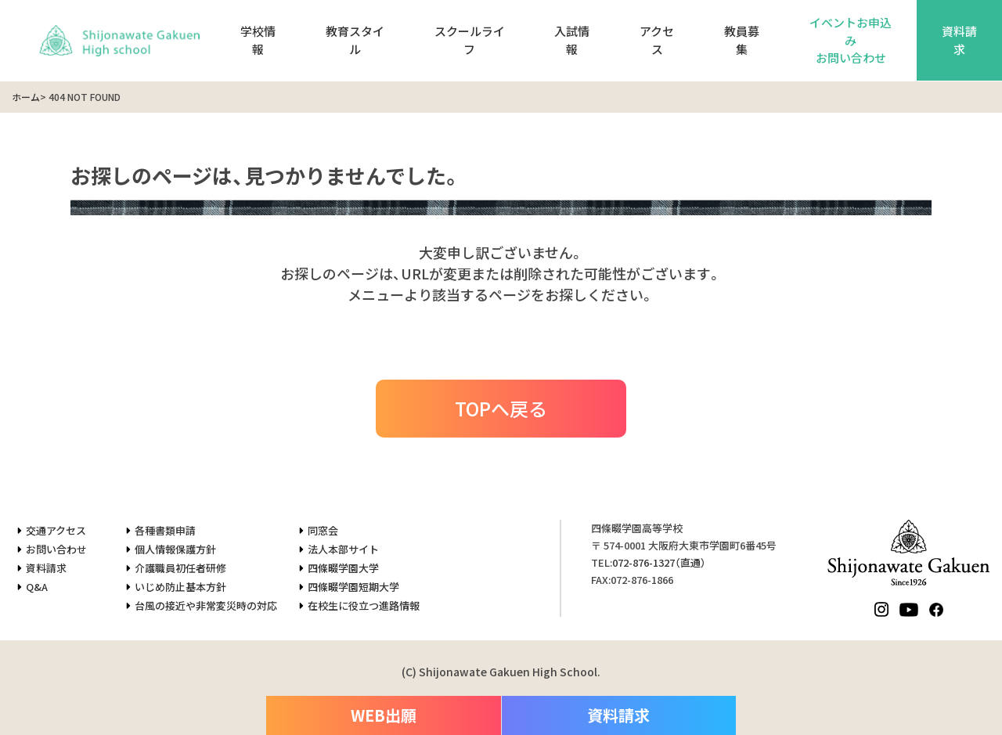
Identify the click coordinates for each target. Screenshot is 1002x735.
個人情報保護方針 (175, 549)
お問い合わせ (56, 549)
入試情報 (571, 40)
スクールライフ (469, 40)
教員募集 (741, 40)
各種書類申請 (165, 530)
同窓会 (323, 530)
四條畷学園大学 (343, 567)
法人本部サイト (343, 549)
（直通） (659, 562)
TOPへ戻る (501, 408)
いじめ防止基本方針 (180, 586)
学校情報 (258, 40)
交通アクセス (56, 530)
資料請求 (46, 567)
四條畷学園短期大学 (353, 586)
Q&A (37, 586)
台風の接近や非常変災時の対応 (206, 605)
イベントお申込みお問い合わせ (850, 40)
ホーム (26, 96)
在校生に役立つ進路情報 (364, 605)
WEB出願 (383, 715)
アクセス (657, 40)
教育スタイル (355, 40)
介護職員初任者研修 (180, 567)
